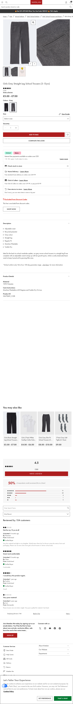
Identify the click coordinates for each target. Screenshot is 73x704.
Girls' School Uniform (33, 16)
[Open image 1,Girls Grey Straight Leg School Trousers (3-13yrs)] (6, 71)
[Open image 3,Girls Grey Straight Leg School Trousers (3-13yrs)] (22, 71)
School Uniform (19, 16)
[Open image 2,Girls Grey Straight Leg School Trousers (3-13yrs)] (14, 71)
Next (68, 614)
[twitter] (40, 628)
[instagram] (45, 628)
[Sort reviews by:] (36, 514)
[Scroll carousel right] (34, 64)
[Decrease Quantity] (5, 128)
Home (5, 16)
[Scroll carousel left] (31, 64)
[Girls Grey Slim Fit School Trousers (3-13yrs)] (46, 423)
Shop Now (11, 209)
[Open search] (70, 7)
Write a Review (8, 92)
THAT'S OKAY (63, 698)
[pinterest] (60, 628)
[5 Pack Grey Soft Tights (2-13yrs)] (63, 423)
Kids (11, 16)
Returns (8, 667)
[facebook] (55, 628)
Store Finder (9, 650)
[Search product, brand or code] (32, 7)
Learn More (24, 172)
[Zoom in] (33, 22)
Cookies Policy (8, 691)
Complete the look (37, 141)
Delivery (8, 663)
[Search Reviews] (36, 508)
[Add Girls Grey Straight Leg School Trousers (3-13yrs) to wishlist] (67, 134)
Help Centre (9, 655)
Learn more (64, 159)
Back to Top (36, 614)
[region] (36, 689)
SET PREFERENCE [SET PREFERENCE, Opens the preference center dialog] (44, 698)
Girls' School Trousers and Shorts (52, 16)
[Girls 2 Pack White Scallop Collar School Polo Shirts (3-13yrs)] (28, 423)
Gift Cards (9, 659)
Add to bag (34, 135)
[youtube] (50, 628)
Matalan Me (10, 671)
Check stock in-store (36, 166)
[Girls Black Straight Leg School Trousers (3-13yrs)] (11, 423)
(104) (4, 90)
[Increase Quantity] (16, 128)
